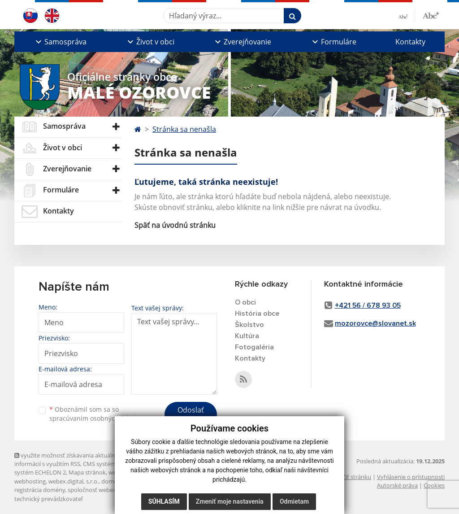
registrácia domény (39, 490)
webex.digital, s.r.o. (73, 481)
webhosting (30, 481)
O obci (245, 302)
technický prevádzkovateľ (48, 499)
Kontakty (410, 42)
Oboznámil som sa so (95, 414)
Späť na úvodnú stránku (175, 225)
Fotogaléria (254, 347)
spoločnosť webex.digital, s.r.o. (108, 490)
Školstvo (249, 324)
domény (112, 481)
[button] (60, 41)
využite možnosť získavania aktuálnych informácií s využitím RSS (69, 459)
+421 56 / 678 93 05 (368, 305)
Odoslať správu (191, 415)
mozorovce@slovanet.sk (375, 323)
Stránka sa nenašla (184, 129)
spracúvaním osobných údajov (95, 418)
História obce (257, 313)
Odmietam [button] (294, 501)
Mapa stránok (87, 472)
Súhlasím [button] (164, 501)
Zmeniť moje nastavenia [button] (230, 501)
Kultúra (247, 336)
